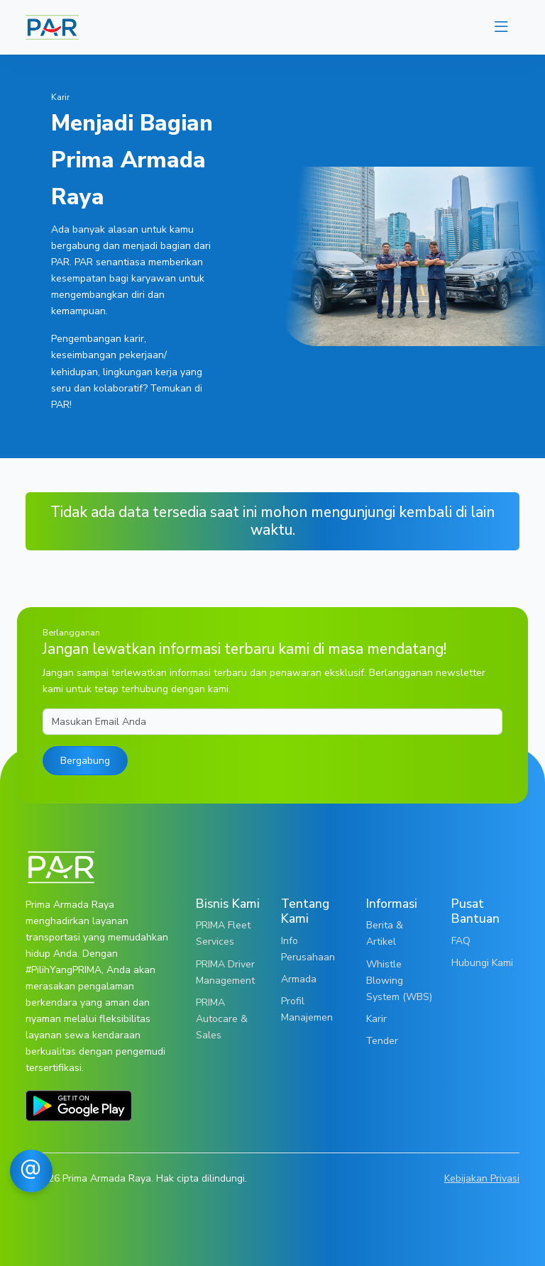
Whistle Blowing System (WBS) (399, 980)
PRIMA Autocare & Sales (222, 1018)
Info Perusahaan (308, 948)
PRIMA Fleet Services (223, 933)
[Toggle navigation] (501, 27)
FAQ (460, 940)
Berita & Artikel (384, 933)
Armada (298, 979)
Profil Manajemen (307, 1009)
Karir (376, 1018)
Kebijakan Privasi (481, 1178)
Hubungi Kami (482, 962)
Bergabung (85, 760)
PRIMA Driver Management (225, 972)
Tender (382, 1040)
